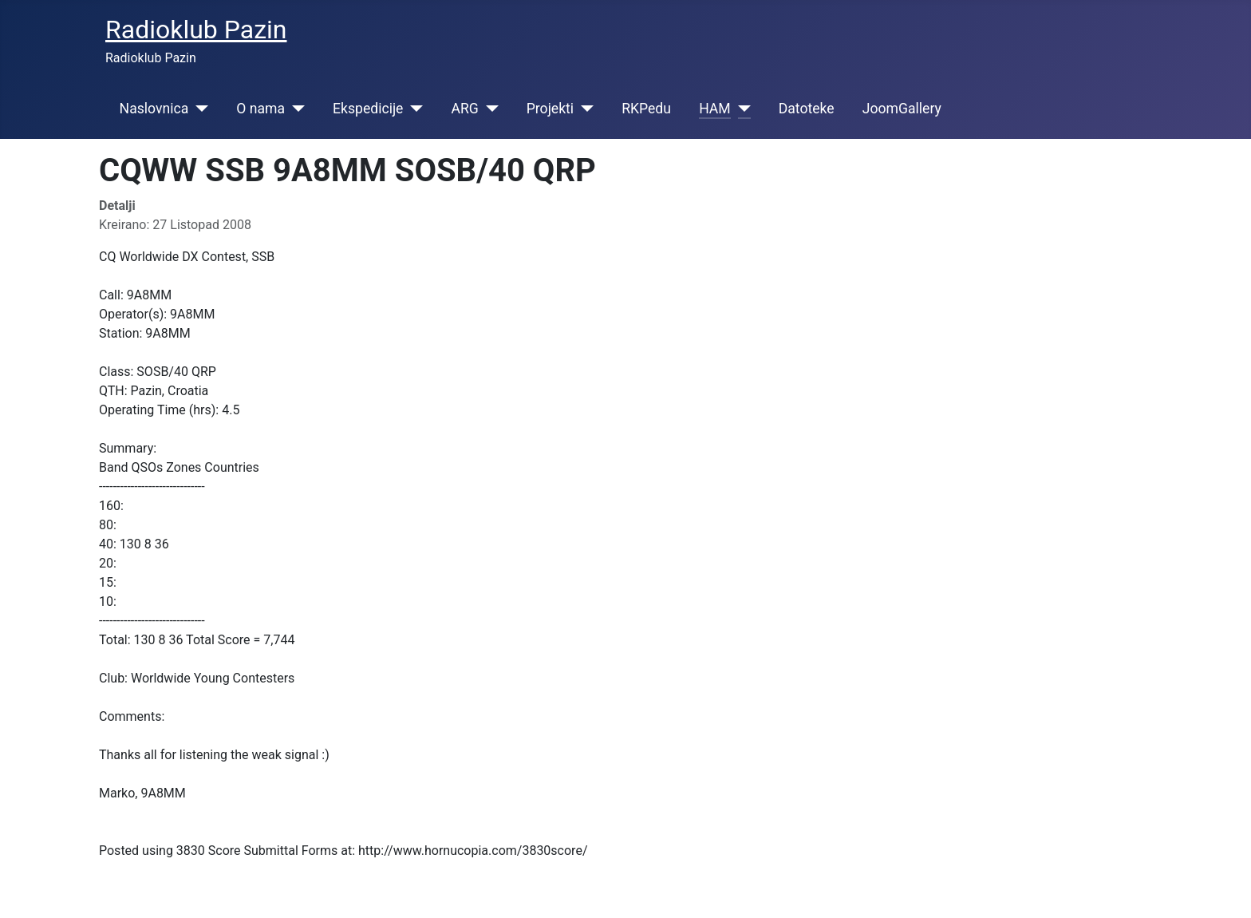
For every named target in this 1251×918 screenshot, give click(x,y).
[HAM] (741, 108)
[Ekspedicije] (413, 108)
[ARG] (489, 108)
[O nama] (295, 108)
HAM (715, 109)
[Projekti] (584, 108)
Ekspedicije (368, 109)
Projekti (550, 109)
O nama (260, 109)
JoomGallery (901, 109)
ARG (464, 109)
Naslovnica (154, 109)
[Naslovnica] (198, 108)
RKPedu (646, 109)
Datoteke (807, 109)
